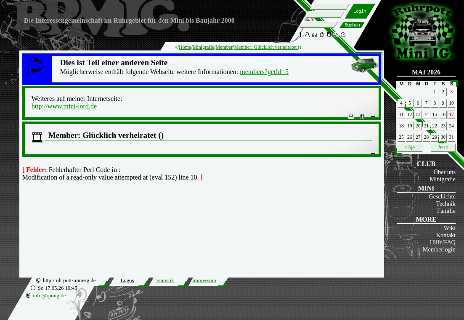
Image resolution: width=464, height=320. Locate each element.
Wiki (450, 228)
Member (224, 47)
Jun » (443, 146)
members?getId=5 (264, 71)
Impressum (204, 280)
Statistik (165, 280)
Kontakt (446, 235)
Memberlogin (439, 249)
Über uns (445, 172)
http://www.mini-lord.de (64, 106)
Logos (127, 280)
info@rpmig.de (49, 296)
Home (185, 47)
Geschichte (442, 196)
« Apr (409, 146)
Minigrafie (443, 179)
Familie (446, 210)
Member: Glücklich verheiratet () (267, 47)
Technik (446, 203)
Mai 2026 (426, 72)
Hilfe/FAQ (443, 242)
